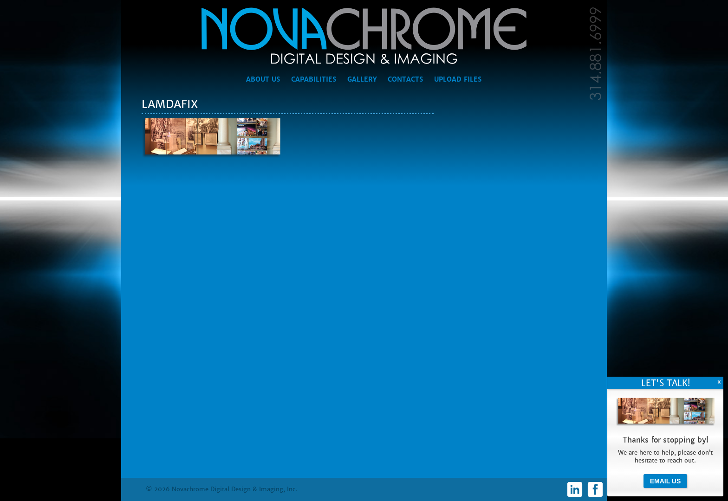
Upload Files (457, 79)
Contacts (405, 79)
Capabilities (313, 79)
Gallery (362, 79)
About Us (263, 79)
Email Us (665, 481)
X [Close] (719, 382)
